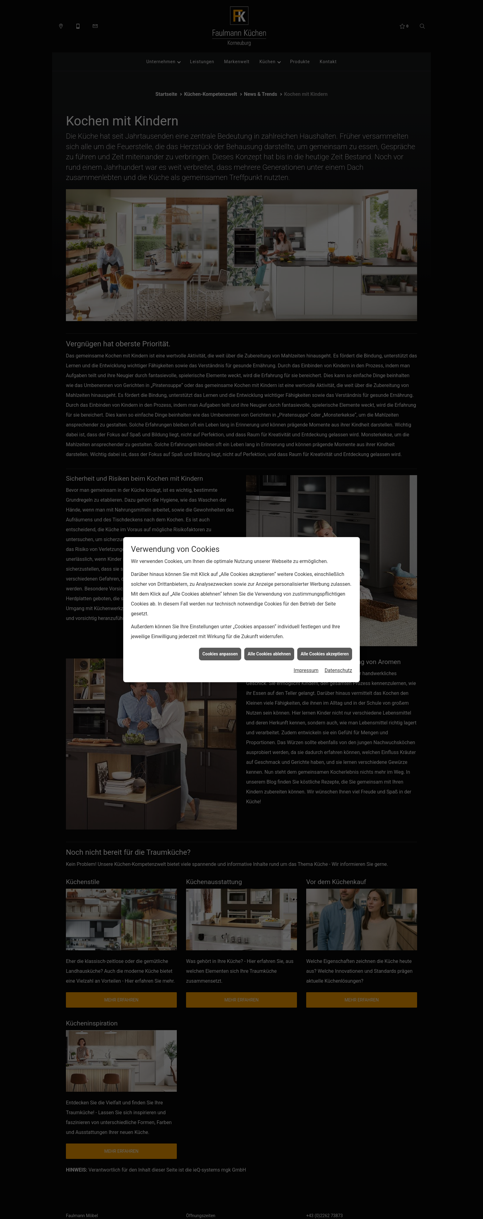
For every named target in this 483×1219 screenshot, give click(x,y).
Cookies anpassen (220, 653)
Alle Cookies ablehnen (269, 653)
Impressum (306, 670)
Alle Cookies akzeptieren (325, 653)
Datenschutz (338, 670)
